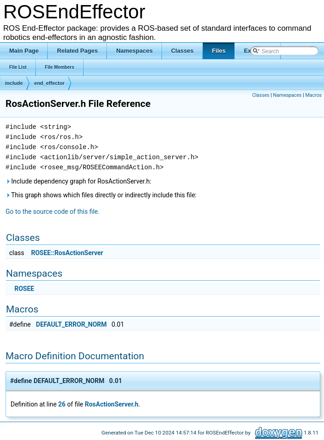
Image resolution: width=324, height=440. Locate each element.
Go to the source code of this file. (53, 211)
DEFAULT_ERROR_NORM (71, 324)
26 (62, 404)
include (14, 83)
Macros (313, 95)
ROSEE (24, 288)
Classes (260, 95)
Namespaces (287, 95)
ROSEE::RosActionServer (67, 252)
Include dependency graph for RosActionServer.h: (78, 181)
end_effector (49, 83)
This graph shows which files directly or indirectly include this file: (101, 195)
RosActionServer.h (112, 404)
